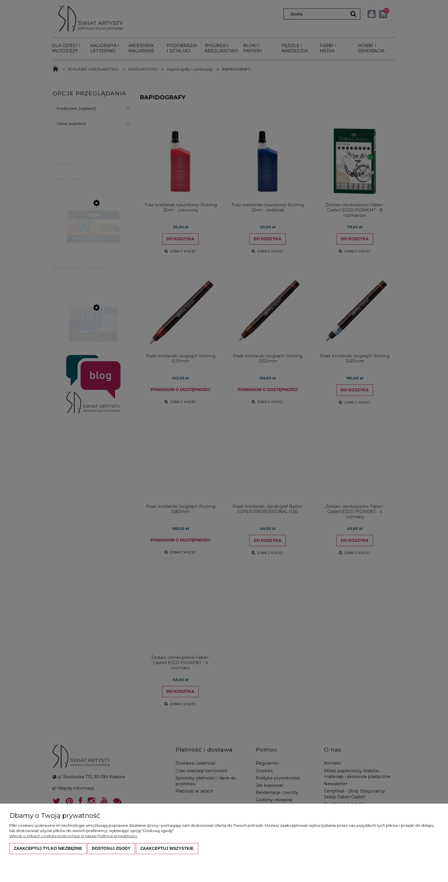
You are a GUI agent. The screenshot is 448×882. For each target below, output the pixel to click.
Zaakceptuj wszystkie (167, 848)
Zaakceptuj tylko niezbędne (48, 848)
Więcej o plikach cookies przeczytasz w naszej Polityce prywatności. (73, 835)
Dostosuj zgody (111, 848)
